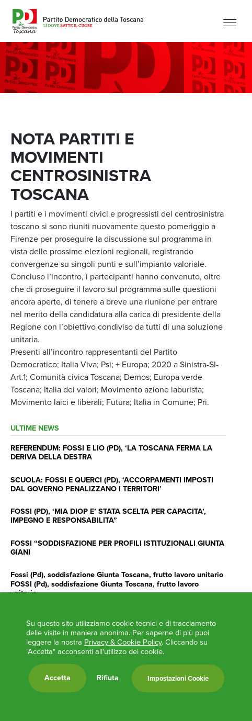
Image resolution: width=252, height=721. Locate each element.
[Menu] (229, 22)
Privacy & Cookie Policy (123, 642)
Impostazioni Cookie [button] (178, 678)
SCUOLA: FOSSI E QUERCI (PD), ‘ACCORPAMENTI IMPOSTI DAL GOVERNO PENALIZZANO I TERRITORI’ (111, 484)
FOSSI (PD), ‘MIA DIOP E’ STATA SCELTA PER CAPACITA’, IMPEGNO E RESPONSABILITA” (108, 515)
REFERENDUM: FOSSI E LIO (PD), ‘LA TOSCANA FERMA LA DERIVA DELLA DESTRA (111, 452)
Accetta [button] (57, 677)
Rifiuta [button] (108, 678)
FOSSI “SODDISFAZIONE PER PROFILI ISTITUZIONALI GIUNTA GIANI (117, 547)
